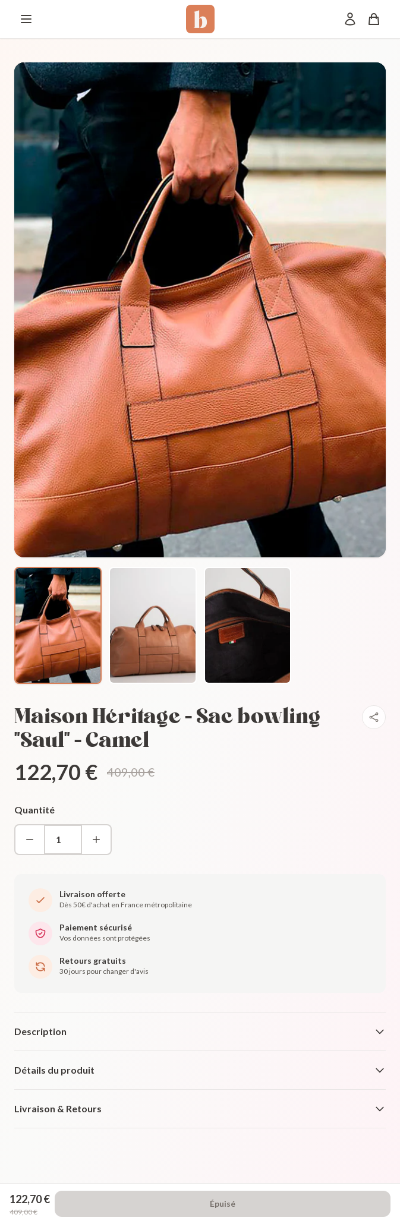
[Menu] (26, 19)
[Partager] (374, 717)
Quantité (34, 809)
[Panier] (374, 19)
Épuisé (222, 1203)
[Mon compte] (350, 19)
